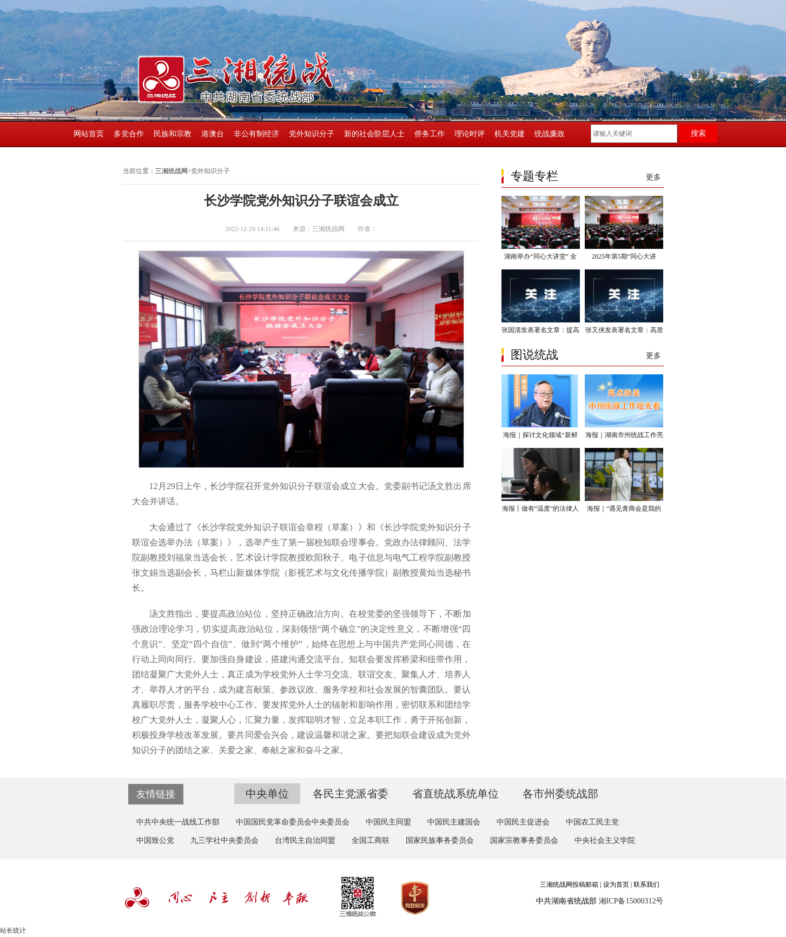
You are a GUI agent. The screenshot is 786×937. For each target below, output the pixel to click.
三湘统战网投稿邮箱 (569, 884)
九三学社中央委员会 (224, 840)
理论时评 (469, 134)
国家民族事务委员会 (440, 840)
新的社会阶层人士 (374, 134)
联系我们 (646, 884)
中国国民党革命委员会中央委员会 (292, 822)
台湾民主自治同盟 (305, 840)
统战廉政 (549, 134)
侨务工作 (429, 134)
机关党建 (509, 134)
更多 (653, 177)
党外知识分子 (311, 134)
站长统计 (13, 930)
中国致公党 (155, 840)
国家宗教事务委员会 (524, 840)
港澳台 (212, 134)
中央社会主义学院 (604, 840)
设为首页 (616, 884)
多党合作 (129, 134)
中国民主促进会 (523, 822)
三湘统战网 (171, 171)
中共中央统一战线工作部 (178, 822)
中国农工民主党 (592, 822)
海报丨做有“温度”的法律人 (540, 508)
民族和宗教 (172, 134)
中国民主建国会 (453, 822)
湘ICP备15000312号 (631, 901)
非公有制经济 (256, 134)
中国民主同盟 (388, 822)
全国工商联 (370, 840)
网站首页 (89, 134)
